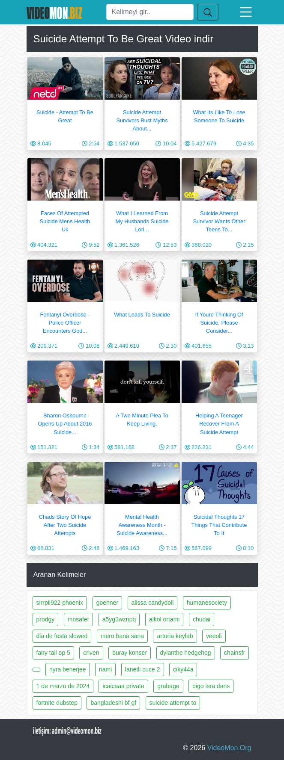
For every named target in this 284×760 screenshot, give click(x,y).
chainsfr (234, 652)
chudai (201, 619)
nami (105, 669)
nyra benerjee (67, 669)
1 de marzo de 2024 (63, 686)
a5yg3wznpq (119, 619)
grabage (168, 686)
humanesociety (207, 602)
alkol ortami (164, 619)
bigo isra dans (211, 686)
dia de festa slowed (62, 636)
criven (91, 652)
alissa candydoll (153, 602)
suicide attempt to (173, 702)
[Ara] (150, 12)
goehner (107, 602)
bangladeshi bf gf (113, 702)
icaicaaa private (123, 686)
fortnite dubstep (57, 702)
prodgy (45, 619)
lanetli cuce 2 (142, 669)
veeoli (214, 636)
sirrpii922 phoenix (60, 602)
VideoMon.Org (229, 747)
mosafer (79, 619)
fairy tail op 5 (53, 652)
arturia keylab (175, 636)
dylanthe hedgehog (185, 652)
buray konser (129, 652)
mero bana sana (122, 636)
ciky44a (183, 669)
